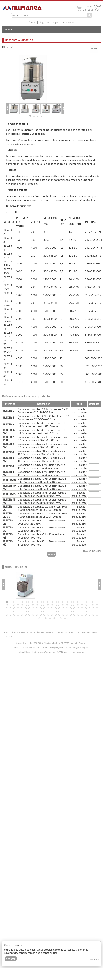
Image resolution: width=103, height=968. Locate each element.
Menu (8, 29)
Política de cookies (43, 632)
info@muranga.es (81, 647)
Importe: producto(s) (92, 8)
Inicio (6, 632)
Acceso (32, 22)
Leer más (94, 959)
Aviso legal (75, 632)
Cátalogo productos (21, 632)
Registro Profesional (63, 22)
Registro (44, 22)
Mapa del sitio (89, 632)
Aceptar (10, 958)
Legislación (61, 632)
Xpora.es (80, 652)
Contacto (8, 636)
